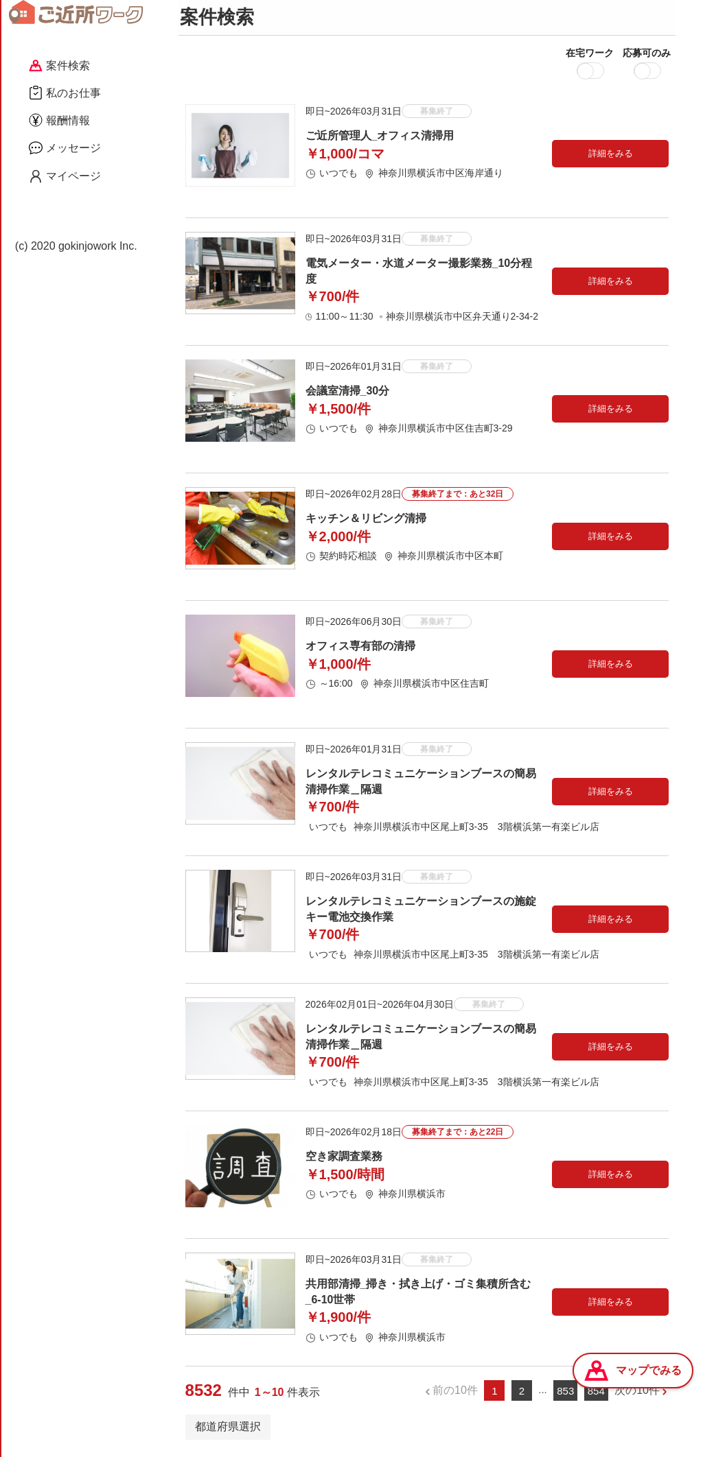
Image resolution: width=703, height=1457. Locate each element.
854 (596, 1393)
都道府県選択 (228, 1428)
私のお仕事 (65, 92)
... (542, 1392)
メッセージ (65, 147)
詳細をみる (610, 156)
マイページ (65, 176)
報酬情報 (59, 120)
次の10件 (637, 1393)
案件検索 (59, 65)
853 (565, 1393)
